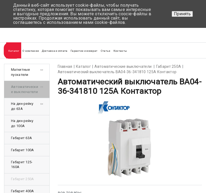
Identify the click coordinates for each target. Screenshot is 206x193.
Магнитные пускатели (20, 72)
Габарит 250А (22, 179)
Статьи (106, 50)
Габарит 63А (21, 138)
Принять (182, 13)
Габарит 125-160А (22, 164)
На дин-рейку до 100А (22, 123)
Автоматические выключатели (24, 89)
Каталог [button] (13, 50)
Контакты (120, 50)
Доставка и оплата (54, 50)
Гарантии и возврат (84, 50)
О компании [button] (30, 50)
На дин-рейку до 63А (22, 106)
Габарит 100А (22, 150)
